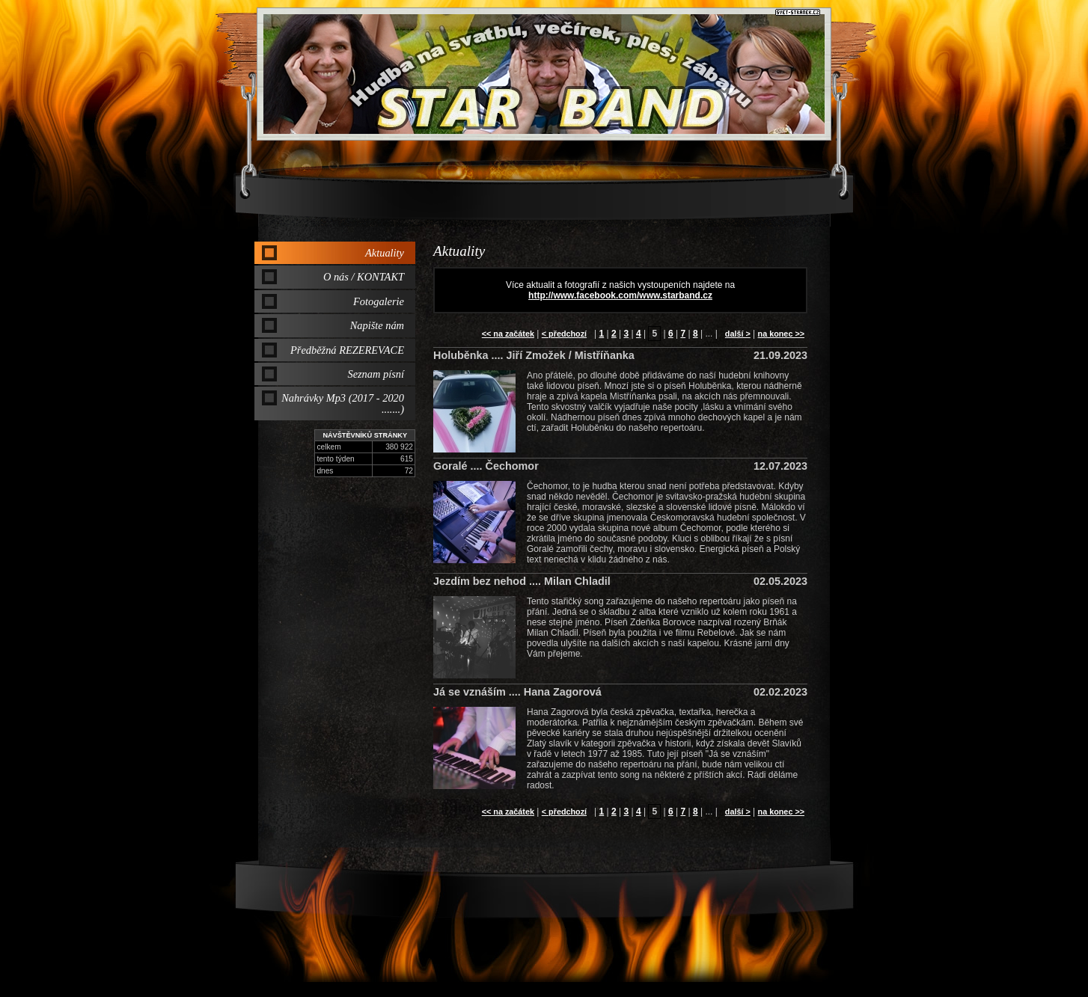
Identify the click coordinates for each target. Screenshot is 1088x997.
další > (738, 333)
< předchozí (564, 333)
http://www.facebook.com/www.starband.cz (620, 295)
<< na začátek (508, 333)
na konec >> (781, 333)
